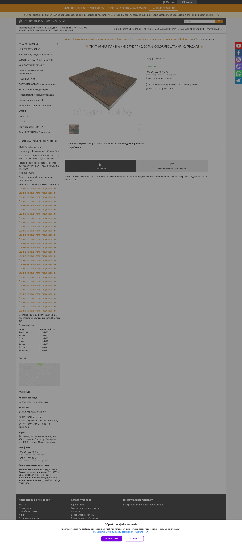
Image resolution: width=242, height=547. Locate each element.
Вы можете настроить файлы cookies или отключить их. (120, 532)
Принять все (111, 538)
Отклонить (134, 538)
